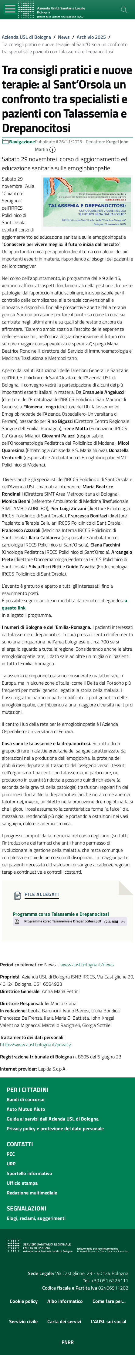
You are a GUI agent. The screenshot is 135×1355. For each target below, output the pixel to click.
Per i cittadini (28, 1089)
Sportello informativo (29, 1173)
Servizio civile (23, 1321)
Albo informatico (65, 1301)
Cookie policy (24, 1301)
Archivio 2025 (91, 37)
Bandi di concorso (26, 1099)
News (64, 37)
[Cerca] (124, 9)
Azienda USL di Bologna (26, 37)
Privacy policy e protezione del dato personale (55, 1128)
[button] (52, 149)
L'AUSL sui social (108, 1321)
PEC (11, 1153)
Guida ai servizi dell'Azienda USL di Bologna (53, 1118)
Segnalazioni (26, 1208)
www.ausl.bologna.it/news (87, 964)
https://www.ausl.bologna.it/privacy (35, 1044)
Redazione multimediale (32, 1192)
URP (11, 1163)
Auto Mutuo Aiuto (26, 1109)
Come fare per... (109, 1301)
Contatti (20, 1144)
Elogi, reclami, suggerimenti (36, 1218)
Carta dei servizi (64, 1321)
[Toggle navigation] (10, 9)
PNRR (68, 1342)
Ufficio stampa (22, 1183)
